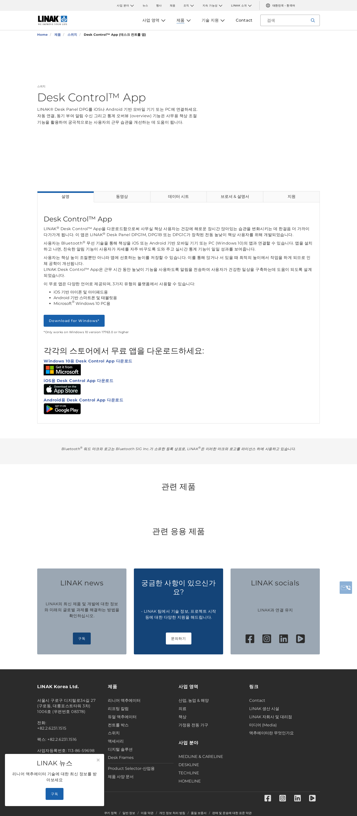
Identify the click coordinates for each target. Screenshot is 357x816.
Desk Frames (121, 757)
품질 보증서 (199, 813)
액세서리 (116, 741)
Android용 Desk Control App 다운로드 (83, 400)
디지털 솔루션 (120, 749)
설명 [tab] (65, 196)
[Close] (98, 760)
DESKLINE (188, 764)
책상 (182, 716)
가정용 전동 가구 (193, 725)
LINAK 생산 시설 (264, 708)
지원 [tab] (292, 196)
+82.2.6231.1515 (51, 728)
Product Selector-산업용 (131, 768)
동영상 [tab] (122, 196)
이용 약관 (147, 813)
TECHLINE (188, 773)
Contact (257, 700)
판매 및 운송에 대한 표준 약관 (232, 813)
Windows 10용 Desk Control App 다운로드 (88, 361)
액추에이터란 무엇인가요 (271, 733)
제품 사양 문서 (121, 776)
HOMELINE (189, 781)
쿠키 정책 (110, 813)
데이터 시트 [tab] (178, 196)
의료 (182, 708)
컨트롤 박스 (118, 725)
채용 (173, 5)
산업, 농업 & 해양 (193, 700)
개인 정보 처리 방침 (172, 813)
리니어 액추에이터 (124, 700)
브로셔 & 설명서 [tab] (235, 196)
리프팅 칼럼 (118, 708)
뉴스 (145, 5)
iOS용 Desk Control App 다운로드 (78, 380)
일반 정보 (128, 813)
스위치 (114, 733)
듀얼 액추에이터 (122, 716)
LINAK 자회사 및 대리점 (270, 716)
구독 (82, 638)
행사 (159, 5)
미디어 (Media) (263, 725)
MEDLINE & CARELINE (200, 756)
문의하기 (178, 638)
